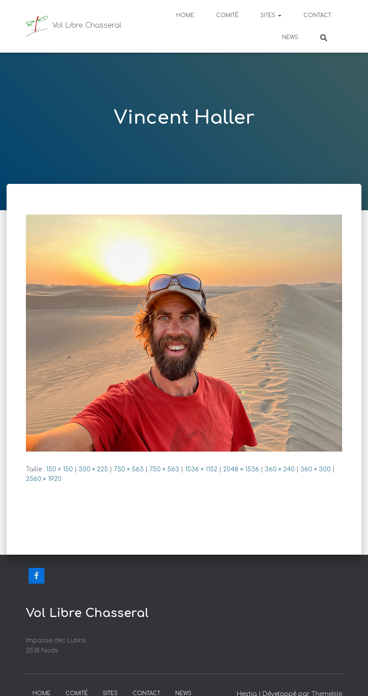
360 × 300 (315, 469)
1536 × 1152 (201, 469)
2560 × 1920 (43, 479)
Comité (227, 15)
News (290, 37)
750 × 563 (129, 469)
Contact (317, 15)
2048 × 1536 (241, 469)
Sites (270, 15)
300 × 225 (93, 469)
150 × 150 (59, 469)
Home (185, 15)
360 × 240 (280, 469)
